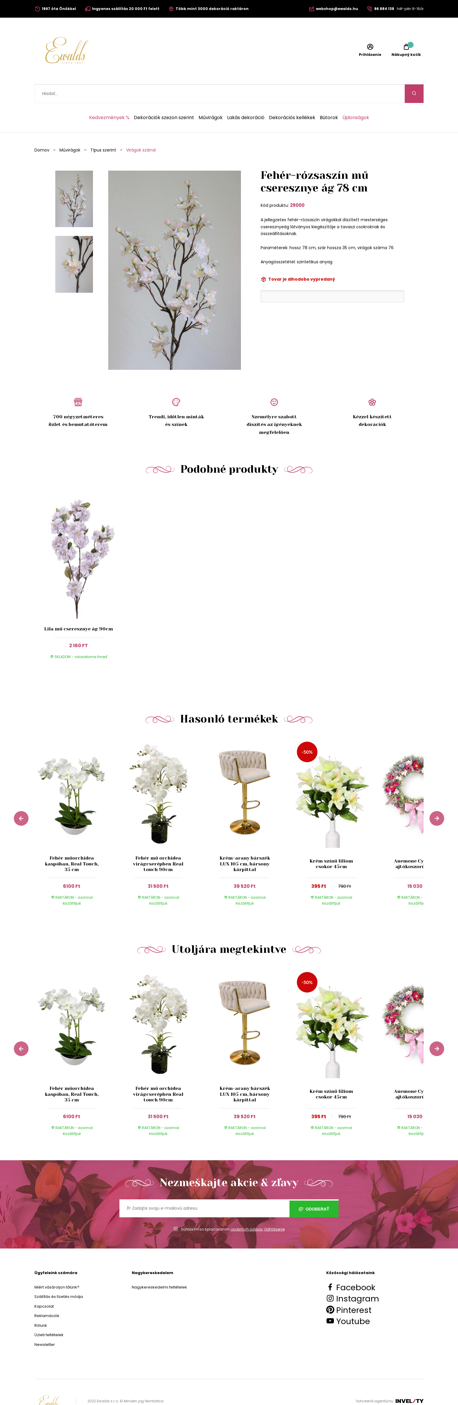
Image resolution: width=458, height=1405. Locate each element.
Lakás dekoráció (245, 99)
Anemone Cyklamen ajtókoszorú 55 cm (418, 845)
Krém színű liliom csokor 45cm (331, 845)
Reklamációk (46, 1297)
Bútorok (329, 99)
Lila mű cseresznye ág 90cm (78, 610)
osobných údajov (247, 1210)
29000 (297, 187)
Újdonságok (355, 99)
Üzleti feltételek (49, 1316)
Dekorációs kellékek (292, 99)
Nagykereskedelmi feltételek (159, 1268)
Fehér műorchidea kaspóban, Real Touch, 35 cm (72, 845)
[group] (77, 807)
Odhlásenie (274, 1210)
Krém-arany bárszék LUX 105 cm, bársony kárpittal (244, 845)
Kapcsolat (44, 1288)
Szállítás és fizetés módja (58, 1278)
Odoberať (314, 1190)
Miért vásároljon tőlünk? (56, 1268)
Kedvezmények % (109, 99)
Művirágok (211, 99)
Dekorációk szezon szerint (164, 99)
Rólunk (40, 1307)
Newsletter (44, 1326)
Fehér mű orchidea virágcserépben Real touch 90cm (158, 845)
